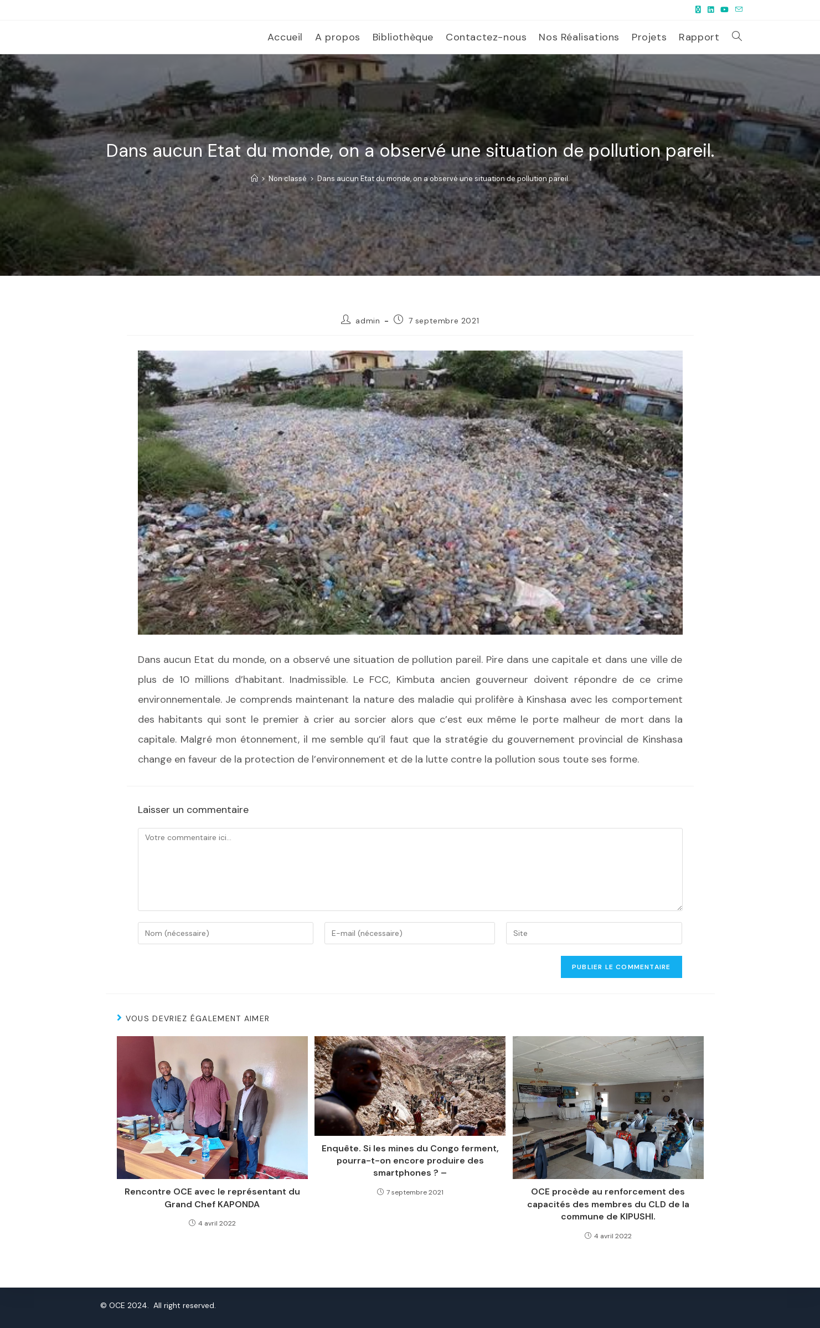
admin (367, 321)
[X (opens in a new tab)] (698, 10)
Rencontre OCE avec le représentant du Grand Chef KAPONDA (212, 1197)
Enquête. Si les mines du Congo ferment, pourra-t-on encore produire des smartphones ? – (410, 1160)
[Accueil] (254, 178)
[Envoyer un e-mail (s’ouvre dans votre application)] (737, 10)
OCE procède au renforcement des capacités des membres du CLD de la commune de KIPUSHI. (608, 1204)
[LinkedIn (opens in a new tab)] (710, 10)
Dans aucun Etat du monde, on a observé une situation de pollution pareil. (443, 178)
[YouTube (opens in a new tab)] (724, 10)
